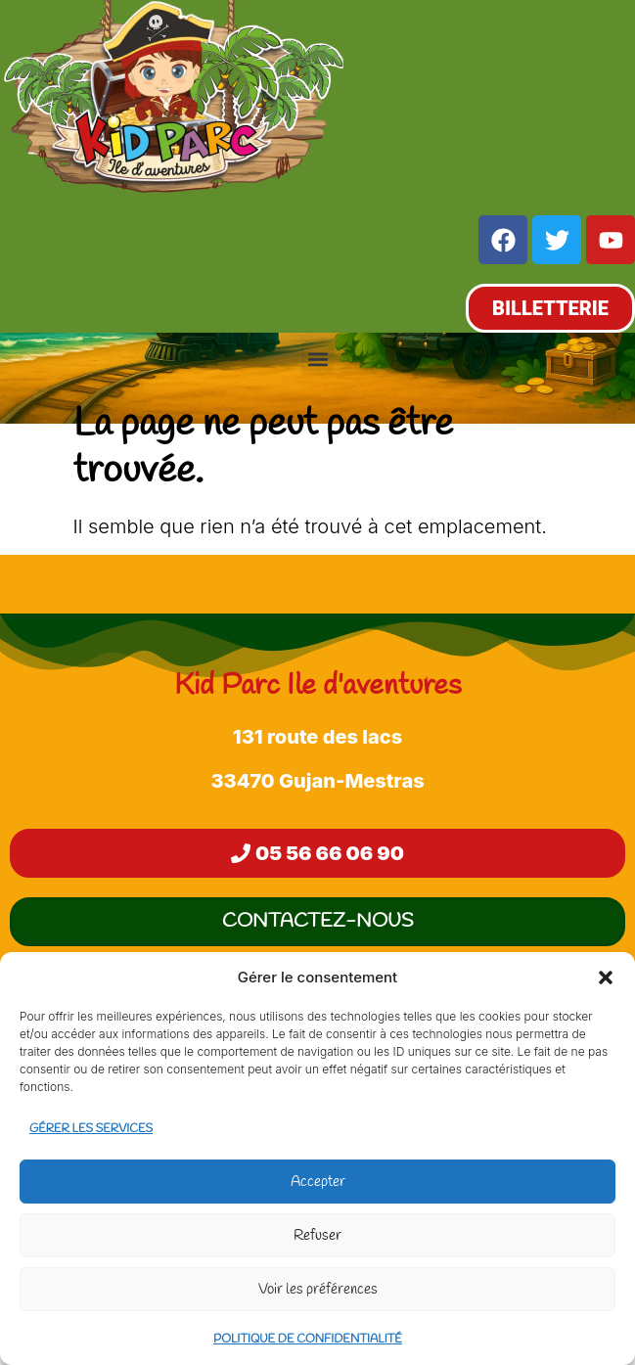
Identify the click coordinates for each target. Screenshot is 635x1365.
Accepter (318, 1182)
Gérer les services (91, 1129)
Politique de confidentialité (307, 1339)
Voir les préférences (318, 1289)
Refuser (317, 1236)
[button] (605, 977)
